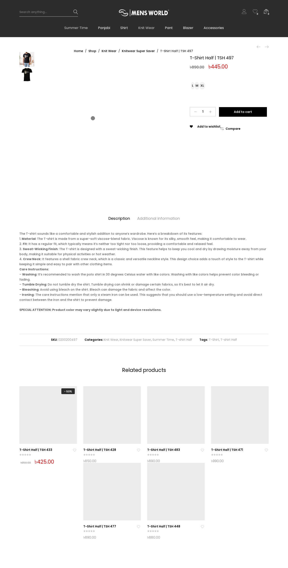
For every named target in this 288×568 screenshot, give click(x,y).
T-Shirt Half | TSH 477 (99, 526)
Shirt (124, 30)
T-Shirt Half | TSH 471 (227, 450)
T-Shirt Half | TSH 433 (35, 450)
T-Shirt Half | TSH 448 (163, 526)
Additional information (158, 218)
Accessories (214, 30)
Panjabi (104, 30)
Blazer (188, 30)
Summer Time (76, 30)
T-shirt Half (184, 340)
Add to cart (244, 112)
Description (119, 218)
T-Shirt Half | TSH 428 (99, 450)
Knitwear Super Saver (135, 340)
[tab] (119, 218)
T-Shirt (214, 340)
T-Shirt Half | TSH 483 (163, 450)
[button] (230, 128)
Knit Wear (146, 30)
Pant (169, 30)
